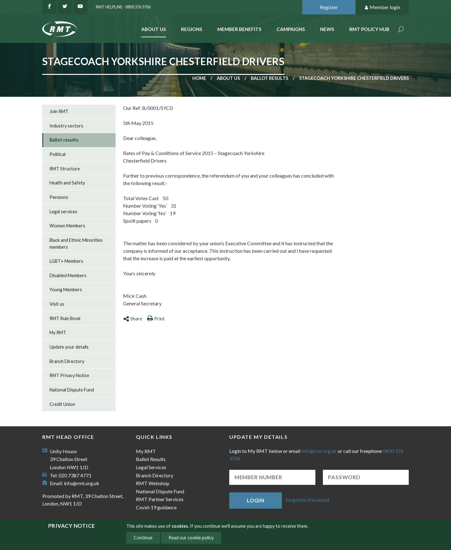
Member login (382, 7)
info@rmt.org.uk (81, 483)
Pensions (58, 197)
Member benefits (239, 29)
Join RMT (58, 111)
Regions (191, 29)
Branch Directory (66, 361)
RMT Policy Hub (369, 29)
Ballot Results (151, 459)
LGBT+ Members (66, 261)
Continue (143, 537)
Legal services (63, 211)
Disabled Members (67, 275)
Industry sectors (66, 125)
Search (401, 29)
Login (255, 500)
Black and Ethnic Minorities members (76, 243)
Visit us (56, 304)
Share (132, 318)
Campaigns (291, 29)
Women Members (67, 225)
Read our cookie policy (191, 537)
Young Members (65, 289)
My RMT (57, 332)
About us (228, 78)
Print (156, 318)
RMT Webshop (152, 483)
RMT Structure (64, 168)
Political (57, 154)
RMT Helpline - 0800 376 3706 (123, 6)
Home (199, 78)
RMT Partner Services (160, 499)
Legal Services (151, 467)
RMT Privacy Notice (69, 375)
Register (329, 7)
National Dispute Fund (71, 389)
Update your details (69, 347)
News (327, 29)
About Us (153, 29)
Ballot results (269, 78)
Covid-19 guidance (156, 507)
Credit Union (62, 404)
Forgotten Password (307, 500)
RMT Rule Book (64, 318)
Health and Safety (67, 182)
